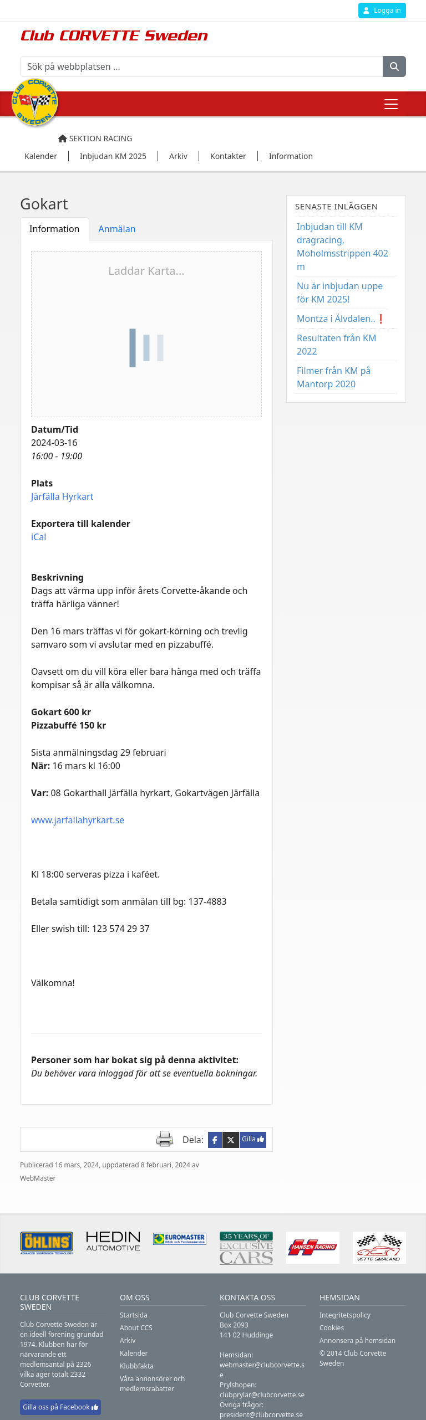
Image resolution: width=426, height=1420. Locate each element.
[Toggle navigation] (391, 104)
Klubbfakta (137, 1366)
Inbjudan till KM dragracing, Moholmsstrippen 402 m (342, 247)
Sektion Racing (95, 138)
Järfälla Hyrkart (62, 496)
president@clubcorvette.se (261, 1414)
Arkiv (127, 1340)
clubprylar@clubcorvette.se (262, 1395)
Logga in (382, 10)
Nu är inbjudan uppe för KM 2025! (340, 292)
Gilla (253, 1139)
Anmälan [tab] (117, 229)
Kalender (134, 1353)
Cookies (332, 1327)
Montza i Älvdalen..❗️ (342, 318)
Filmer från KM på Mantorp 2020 (334, 377)
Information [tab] (54, 229)
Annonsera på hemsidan (357, 1340)
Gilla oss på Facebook (60, 1407)
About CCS (136, 1327)
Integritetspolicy (345, 1315)
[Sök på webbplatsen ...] (201, 66)
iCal (38, 537)
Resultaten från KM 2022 (337, 344)
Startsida (134, 1315)
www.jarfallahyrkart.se (77, 820)
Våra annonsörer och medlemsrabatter (152, 1383)
